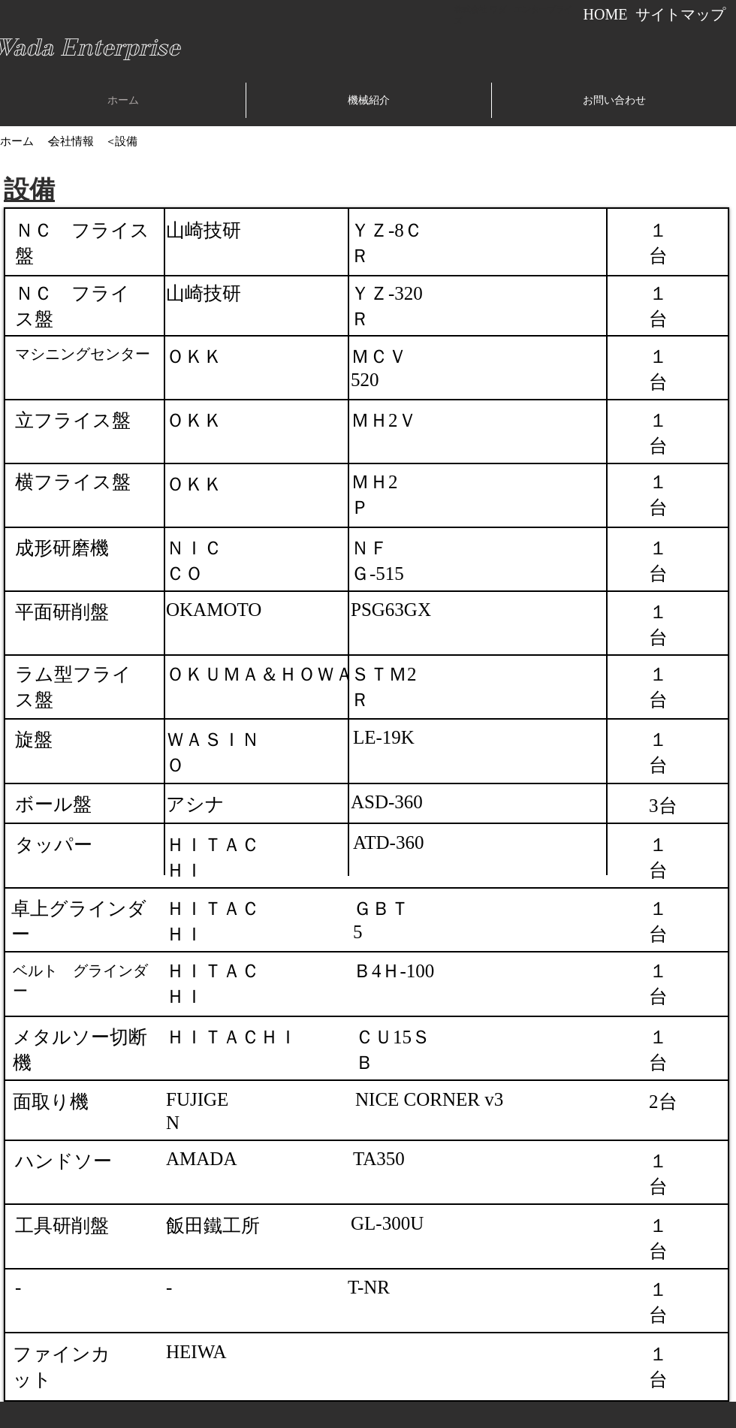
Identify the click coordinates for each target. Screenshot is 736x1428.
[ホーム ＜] (28, 141)
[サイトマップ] (680, 14)
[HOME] (605, 14)
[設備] (125, 141)
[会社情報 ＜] (82, 141)
